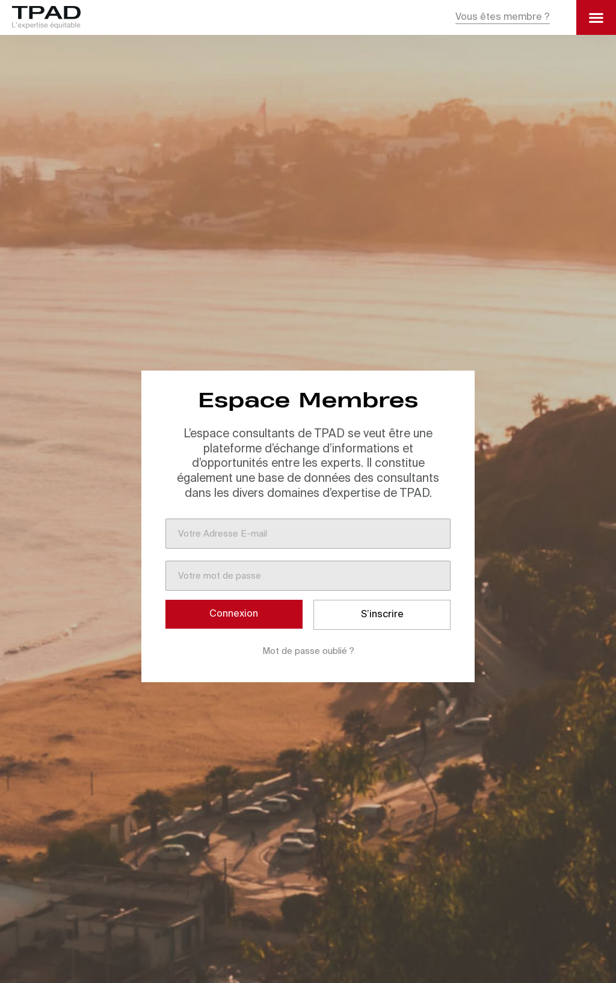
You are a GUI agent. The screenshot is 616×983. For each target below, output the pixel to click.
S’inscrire (382, 615)
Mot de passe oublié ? (308, 651)
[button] (502, 17)
